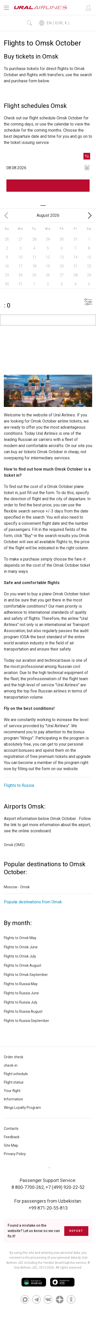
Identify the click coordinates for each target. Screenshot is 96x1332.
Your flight (12, 1091)
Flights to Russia (19, 785)
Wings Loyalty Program (22, 1108)
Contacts (11, 1128)
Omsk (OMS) (14, 845)
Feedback (11, 1137)
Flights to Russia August (23, 1011)
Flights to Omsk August (22, 965)
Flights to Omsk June (21, 947)
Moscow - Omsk (17, 887)
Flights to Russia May (21, 984)
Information (13, 1099)
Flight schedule (16, 1074)
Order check (13, 1057)
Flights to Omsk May (20, 938)
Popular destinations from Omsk (33, 902)
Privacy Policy (15, 1154)
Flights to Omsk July (20, 956)
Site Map (11, 1145)
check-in (10, 1065)
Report (76, 1230)
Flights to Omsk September (26, 975)
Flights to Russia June (21, 993)
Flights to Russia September (26, 1021)
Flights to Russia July (20, 1002)
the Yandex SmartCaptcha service (62, 1263)
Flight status (14, 1082)
